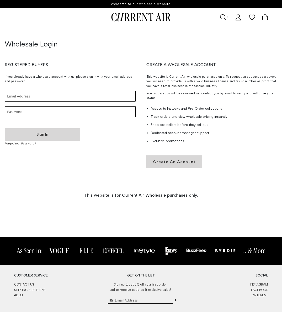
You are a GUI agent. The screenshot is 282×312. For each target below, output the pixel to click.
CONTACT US (24, 284)
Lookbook (227, 32)
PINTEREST (260, 295)
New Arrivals (88, 32)
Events (199, 32)
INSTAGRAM (259, 284)
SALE (177, 32)
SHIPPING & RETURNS (30, 290)
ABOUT (19, 295)
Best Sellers (150, 32)
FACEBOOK (259, 290)
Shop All (120, 32)
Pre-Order (55, 32)
